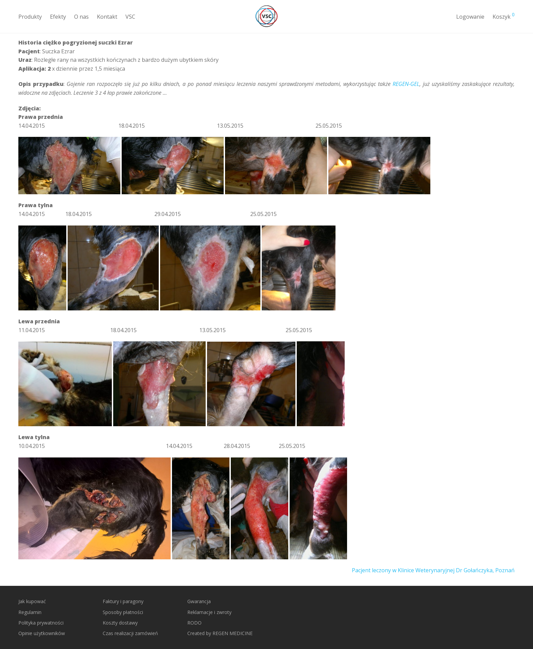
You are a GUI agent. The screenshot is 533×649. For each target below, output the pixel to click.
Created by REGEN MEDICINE (220, 633)
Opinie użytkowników (41, 633)
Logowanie (470, 16)
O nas (81, 16)
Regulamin (29, 612)
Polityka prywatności (41, 622)
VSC (130, 16)
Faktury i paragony (123, 601)
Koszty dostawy (120, 622)
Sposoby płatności (123, 612)
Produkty (30, 16)
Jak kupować (32, 601)
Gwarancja (199, 601)
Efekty (58, 16)
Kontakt (107, 16)
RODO (194, 622)
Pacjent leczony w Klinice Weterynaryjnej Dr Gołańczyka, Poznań (433, 570)
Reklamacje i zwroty (209, 612)
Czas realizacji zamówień (130, 633)
